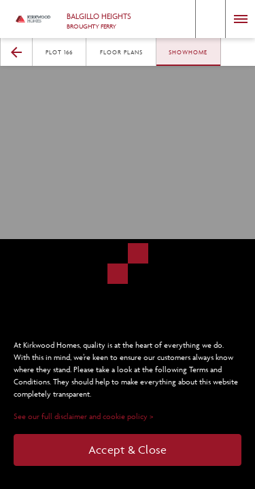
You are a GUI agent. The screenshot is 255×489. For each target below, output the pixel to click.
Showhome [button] (188, 52)
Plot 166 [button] (59, 52)
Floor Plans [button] (121, 52)
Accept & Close (127, 449)
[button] (210, 20)
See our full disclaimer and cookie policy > (84, 416)
